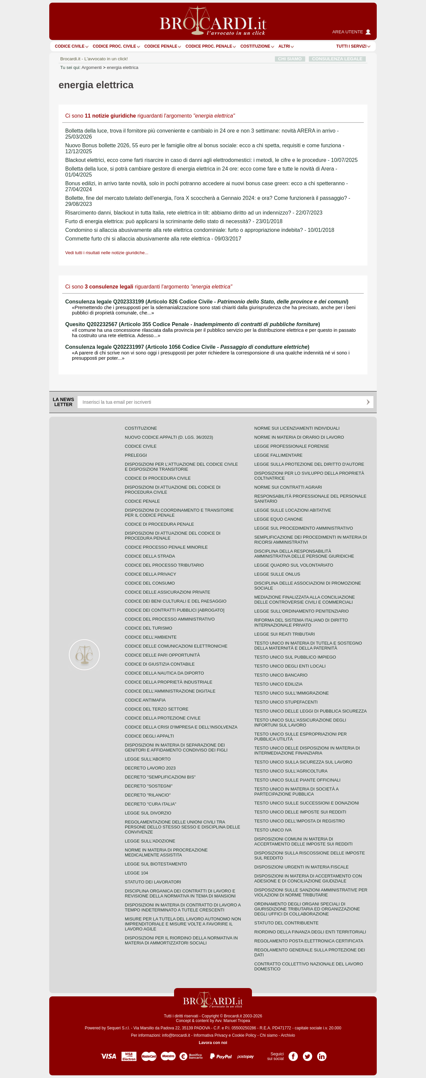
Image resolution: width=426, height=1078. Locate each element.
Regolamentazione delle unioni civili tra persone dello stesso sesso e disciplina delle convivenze (182, 826)
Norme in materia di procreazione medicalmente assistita (166, 852)
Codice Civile (70, 46)
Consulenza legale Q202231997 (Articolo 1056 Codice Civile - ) (187, 347)
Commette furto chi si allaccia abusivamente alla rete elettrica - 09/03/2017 (153, 239)
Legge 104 (136, 872)
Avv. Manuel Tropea (232, 1020)
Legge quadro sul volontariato (293, 565)
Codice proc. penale (208, 46)
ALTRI (284, 46)
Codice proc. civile (114, 46)
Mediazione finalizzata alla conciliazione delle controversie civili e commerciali (304, 600)
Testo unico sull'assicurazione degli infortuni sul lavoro (300, 723)
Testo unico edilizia (278, 684)
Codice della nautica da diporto (164, 673)
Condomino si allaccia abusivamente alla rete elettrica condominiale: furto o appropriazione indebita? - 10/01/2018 (199, 230)
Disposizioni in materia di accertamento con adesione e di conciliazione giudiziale (308, 878)
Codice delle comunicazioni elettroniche (176, 646)
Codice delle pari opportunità (162, 655)
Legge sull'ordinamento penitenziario (301, 611)
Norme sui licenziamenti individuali (296, 428)
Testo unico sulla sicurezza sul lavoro (303, 762)
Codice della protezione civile (163, 718)
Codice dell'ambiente (151, 637)
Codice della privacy (150, 574)
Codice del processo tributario (164, 565)
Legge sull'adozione (150, 840)
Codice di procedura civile (158, 478)
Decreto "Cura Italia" (150, 804)
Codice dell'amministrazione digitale (170, 691)
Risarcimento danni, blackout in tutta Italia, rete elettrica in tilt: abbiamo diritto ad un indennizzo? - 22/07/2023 (193, 213)
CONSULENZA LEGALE (337, 58)
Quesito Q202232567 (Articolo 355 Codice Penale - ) (192, 324)
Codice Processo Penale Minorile (166, 547)
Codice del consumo (150, 583)
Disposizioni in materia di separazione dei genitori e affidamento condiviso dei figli (176, 748)
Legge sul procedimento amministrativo (303, 528)
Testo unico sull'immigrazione (291, 693)
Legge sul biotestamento (156, 863)
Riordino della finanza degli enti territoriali (310, 931)
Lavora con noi (213, 1042)
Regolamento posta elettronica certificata (308, 940)
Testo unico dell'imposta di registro (299, 820)
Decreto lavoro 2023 (150, 768)
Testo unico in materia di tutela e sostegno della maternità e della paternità (308, 646)
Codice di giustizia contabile (160, 664)
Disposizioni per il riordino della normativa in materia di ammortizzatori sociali (181, 940)
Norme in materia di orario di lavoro (299, 437)
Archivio (288, 1035)
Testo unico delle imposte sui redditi (300, 811)
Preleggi (136, 455)
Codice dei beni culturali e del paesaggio (175, 601)
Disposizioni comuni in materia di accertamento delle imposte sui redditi (303, 841)
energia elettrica (122, 67)
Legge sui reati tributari (284, 634)
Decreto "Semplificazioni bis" (160, 777)
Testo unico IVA (273, 829)
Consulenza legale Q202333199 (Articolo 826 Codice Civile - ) (206, 301)
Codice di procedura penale (159, 524)
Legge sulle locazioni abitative (292, 510)
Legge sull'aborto (148, 759)
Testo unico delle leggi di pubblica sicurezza (310, 711)
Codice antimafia (145, 700)
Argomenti (92, 67)
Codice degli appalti (149, 736)
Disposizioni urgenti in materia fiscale (301, 866)
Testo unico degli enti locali (289, 666)
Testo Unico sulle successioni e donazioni (306, 803)
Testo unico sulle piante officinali (297, 780)
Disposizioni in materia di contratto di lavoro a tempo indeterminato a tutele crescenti (183, 907)
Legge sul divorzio (148, 812)
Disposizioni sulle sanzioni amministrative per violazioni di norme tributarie (310, 892)
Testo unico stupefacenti (286, 702)
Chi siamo (268, 1035)
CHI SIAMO (290, 58)
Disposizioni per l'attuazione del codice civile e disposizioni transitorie (181, 467)
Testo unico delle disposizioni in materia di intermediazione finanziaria (307, 751)
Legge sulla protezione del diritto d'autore (309, 464)
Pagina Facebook (293, 1054)
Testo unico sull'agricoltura (290, 771)
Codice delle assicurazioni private (167, 592)
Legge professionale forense (291, 446)
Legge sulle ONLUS (277, 574)
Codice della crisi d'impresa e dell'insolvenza (181, 727)
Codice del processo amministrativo (170, 619)
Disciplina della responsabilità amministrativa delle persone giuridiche (304, 554)
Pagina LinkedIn (321, 1054)
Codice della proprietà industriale (168, 682)
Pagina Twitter (307, 1054)
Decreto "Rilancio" (148, 795)
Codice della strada (150, 556)
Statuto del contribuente (286, 922)
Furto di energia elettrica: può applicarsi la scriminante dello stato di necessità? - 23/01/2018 (174, 221)
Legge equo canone (278, 519)
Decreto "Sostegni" (148, 786)
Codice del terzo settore (156, 709)
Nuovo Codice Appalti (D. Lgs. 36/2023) (169, 437)
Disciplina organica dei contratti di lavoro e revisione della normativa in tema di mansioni (180, 893)
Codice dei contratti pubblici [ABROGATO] (174, 610)
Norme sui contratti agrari (288, 487)
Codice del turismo (148, 628)
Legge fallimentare (278, 455)
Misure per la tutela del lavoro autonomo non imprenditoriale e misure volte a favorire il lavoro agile (183, 923)
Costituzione (255, 46)
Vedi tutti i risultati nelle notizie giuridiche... (106, 252)
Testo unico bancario (281, 675)
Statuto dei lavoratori (153, 881)
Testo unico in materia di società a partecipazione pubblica (296, 792)
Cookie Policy (244, 1035)
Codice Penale (160, 46)
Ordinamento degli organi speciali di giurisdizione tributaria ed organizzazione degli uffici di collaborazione (307, 908)
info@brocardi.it (176, 1035)
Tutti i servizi (351, 46)
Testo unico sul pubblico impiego (295, 657)
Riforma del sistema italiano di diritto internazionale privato (301, 623)
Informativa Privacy (211, 1035)
